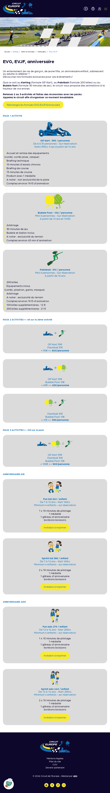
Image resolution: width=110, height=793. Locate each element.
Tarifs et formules (28, 52)
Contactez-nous (64, 785)
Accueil (7, 52)
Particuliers (42, 52)
